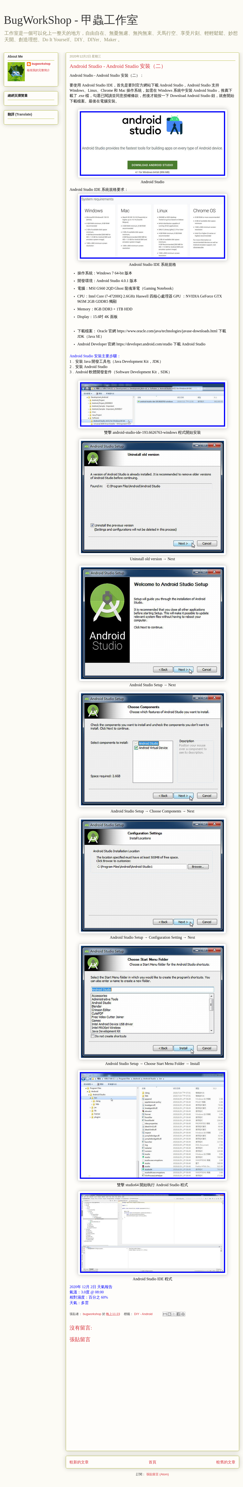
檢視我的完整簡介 (38, 70)
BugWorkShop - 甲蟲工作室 (71, 20)
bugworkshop (41, 64)
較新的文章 (79, 1462)
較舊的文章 (225, 1462)
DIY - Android (143, 1314)
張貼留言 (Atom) (157, 1474)
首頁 (152, 1462)
